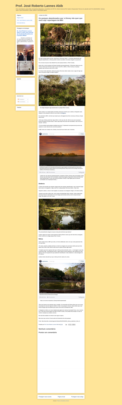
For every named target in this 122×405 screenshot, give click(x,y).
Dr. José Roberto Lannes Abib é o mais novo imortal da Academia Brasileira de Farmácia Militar (25, 33)
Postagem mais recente (45, 396)
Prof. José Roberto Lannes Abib (39, 6)
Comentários (21, 101)
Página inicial (61, 396)
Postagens (21, 99)
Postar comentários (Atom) (63, 400)
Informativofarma (21, 23)
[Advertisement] (61, 381)
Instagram (63, 113)
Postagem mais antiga (77, 396)
